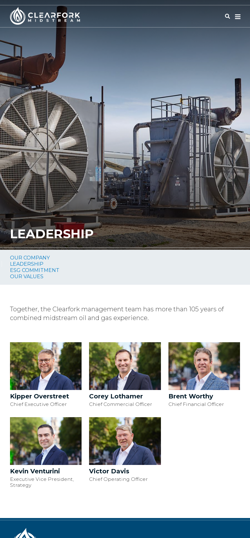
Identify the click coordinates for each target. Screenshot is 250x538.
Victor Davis (109, 471)
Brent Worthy (190, 396)
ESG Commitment (34, 270)
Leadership (26, 264)
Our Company (30, 258)
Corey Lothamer (116, 396)
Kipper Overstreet (39, 396)
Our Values (26, 276)
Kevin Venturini (35, 471)
